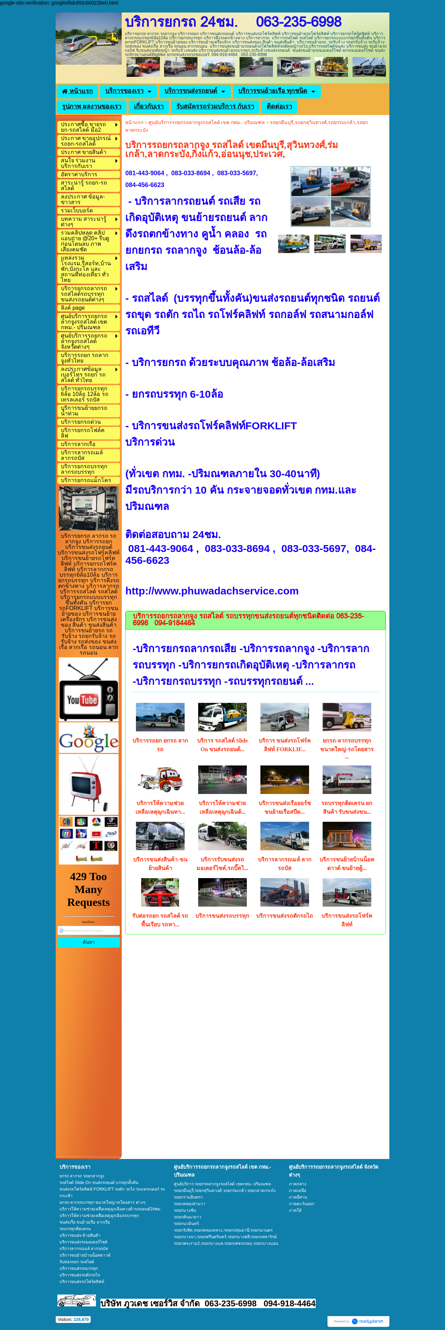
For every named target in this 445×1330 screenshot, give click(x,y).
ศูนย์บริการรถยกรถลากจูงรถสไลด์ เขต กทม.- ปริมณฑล (206, 122)
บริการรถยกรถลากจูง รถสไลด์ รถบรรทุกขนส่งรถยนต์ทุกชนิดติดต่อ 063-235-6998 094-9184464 (248, 620)
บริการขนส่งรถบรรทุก (222, 916)
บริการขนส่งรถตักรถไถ (284, 916)
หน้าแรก (134, 122)
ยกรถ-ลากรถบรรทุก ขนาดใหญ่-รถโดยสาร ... (347, 749)
